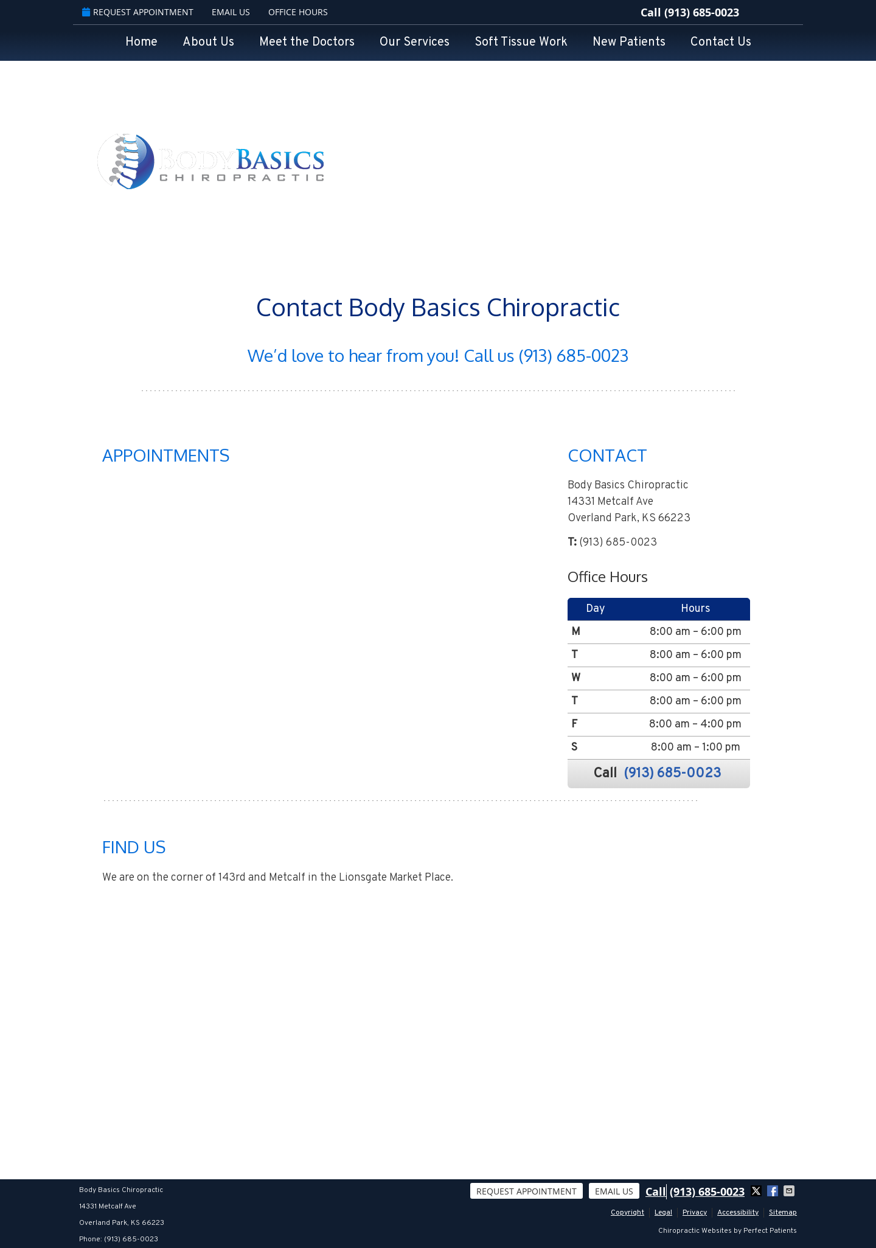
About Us (208, 42)
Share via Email (790, 1190)
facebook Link (754, 12)
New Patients (629, 42)
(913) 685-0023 (701, 12)
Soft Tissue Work (521, 42)
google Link (772, 12)
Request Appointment (137, 12)
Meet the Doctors (307, 42)
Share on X (757, 1190)
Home (141, 42)
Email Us (231, 12)
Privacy (695, 1213)
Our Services (415, 42)
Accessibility (738, 1213)
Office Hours (298, 12)
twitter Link (791, 12)
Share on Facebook (773, 1190)
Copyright (627, 1213)
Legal (663, 1213)
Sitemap (783, 1213)
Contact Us (720, 42)
